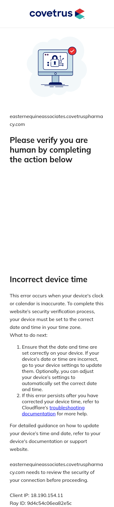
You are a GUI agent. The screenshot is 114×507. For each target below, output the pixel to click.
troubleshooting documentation (53, 410)
